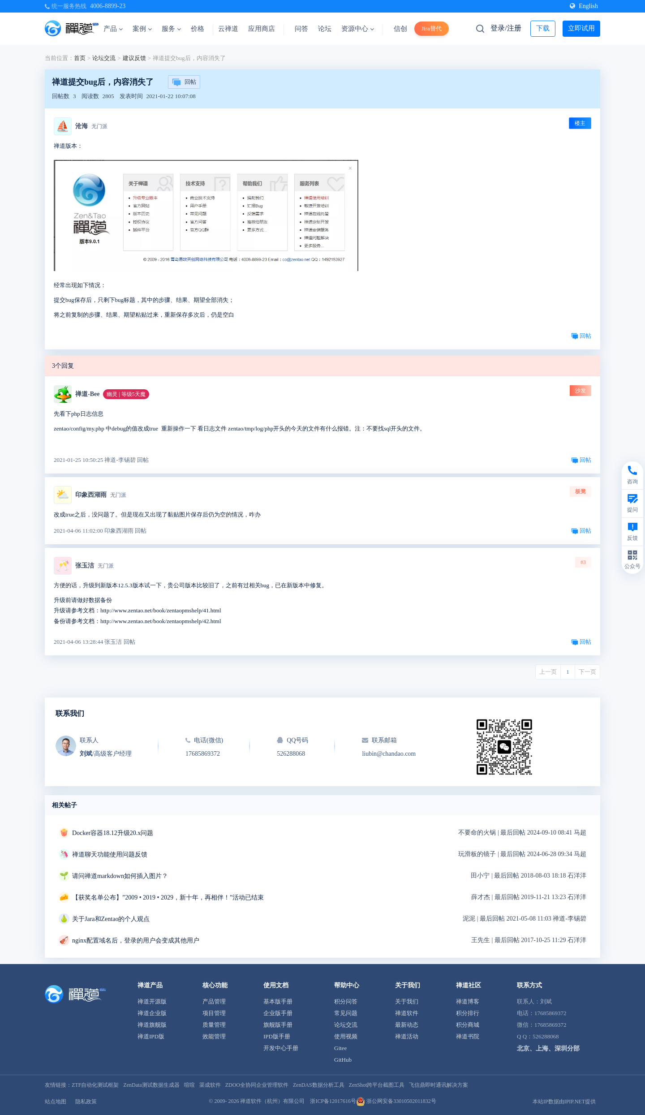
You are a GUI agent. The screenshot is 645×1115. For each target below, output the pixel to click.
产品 (113, 28)
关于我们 (406, 1001)
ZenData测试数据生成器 (151, 1085)
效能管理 (214, 1036)
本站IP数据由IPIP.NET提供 (564, 1101)
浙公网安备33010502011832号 (396, 1101)
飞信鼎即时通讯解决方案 (438, 1085)
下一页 (587, 671)
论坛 (324, 28)
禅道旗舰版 (152, 1024)
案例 (142, 28)
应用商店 (261, 28)
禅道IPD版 (151, 1036)
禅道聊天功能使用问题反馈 (109, 854)
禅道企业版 (152, 1013)
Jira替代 (431, 28)
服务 (171, 28)
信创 (400, 28)
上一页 (548, 671)
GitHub (343, 1059)
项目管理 (214, 1013)
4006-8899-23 (107, 6)
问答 (301, 28)
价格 (197, 28)
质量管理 (214, 1024)
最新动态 (406, 1024)
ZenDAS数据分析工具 (318, 1085)
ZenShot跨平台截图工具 (377, 1085)
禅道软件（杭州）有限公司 (272, 1101)
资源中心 (357, 28)
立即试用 (581, 28)
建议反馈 (134, 58)
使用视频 (345, 1036)
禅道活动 (406, 1036)
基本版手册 (277, 1001)
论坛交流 (104, 58)
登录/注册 (505, 28)
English (584, 6)
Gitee (340, 1048)
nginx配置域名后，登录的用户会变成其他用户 (135, 940)
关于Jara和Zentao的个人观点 (111, 919)
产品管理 (214, 1001)
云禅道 (228, 28)
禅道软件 (406, 1013)
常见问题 (345, 1013)
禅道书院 (467, 1036)
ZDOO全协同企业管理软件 (256, 1085)
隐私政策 (86, 1101)
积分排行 (467, 1013)
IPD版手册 (276, 1036)
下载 (543, 28)
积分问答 (345, 1001)
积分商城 (467, 1024)
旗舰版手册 (277, 1024)
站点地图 (55, 1101)
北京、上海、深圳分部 (548, 1048)
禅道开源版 (152, 1001)
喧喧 (189, 1085)
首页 (80, 58)
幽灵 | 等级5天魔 (126, 394)
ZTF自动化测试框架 (95, 1085)
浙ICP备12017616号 (333, 1101)
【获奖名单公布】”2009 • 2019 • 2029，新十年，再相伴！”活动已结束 (168, 897)
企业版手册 (277, 1013)
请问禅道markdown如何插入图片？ (120, 876)
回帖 (184, 82)
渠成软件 (210, 1085)
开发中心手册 (280, 1048)
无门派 (99, 126)
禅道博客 (467, 1001)
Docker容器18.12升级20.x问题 (112, 833)
